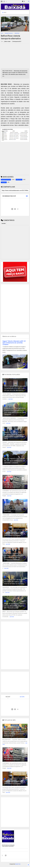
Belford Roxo (17, 33)
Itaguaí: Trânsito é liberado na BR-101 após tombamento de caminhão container (14, 342)
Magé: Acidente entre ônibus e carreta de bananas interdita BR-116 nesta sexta (15, 606)
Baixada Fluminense (9, 33)
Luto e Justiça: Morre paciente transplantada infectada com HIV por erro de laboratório (15, 388)
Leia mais (10, 399)
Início (2, 33)
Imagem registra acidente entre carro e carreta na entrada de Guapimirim (13, 485)
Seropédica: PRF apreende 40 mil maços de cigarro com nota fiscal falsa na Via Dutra (14, 582)
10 (4, 600)
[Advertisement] (14, 55)
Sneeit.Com (17, 864)
